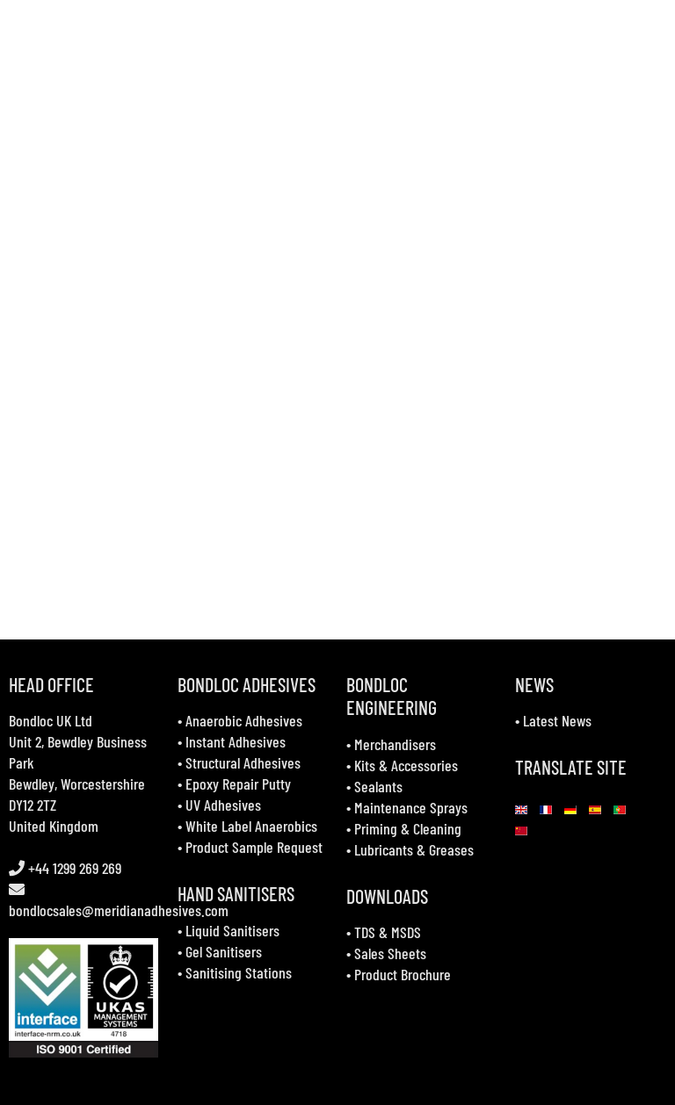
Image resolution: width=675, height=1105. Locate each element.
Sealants (378, 786)
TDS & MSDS (387, 932)
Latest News (557, 720)
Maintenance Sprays (411, 807)
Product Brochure (402, 974)
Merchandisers (395, 744)
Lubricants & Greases (414, 849)
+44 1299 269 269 (73, 868)
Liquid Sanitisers (232, 930)
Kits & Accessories (406, 765)
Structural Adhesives (243, 762)
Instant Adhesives (235, 741)
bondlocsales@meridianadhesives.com (119, 910)
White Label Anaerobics (251, 825)
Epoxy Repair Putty (238, 783)
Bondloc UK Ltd (50, 720)
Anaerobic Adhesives (243, 720)
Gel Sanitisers (223, 951)
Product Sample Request (254, 846)
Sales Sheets (390, 953)
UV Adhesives (223, 804)
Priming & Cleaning (407, 828)
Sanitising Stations (238, 972)
